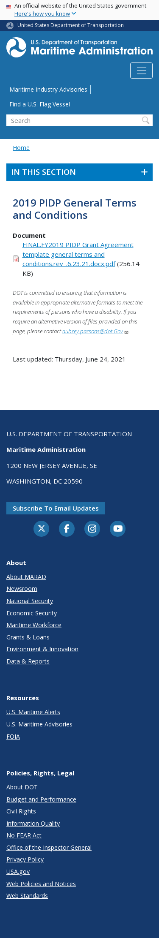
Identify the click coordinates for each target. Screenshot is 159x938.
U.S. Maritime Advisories (39, 724)
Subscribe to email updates (56, 508)
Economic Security (31, 613)
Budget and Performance (41, 799)
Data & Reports (28, 661)
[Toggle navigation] (141, 71)
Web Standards (27, 896)
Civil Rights (21, 811)
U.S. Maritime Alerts (33, 712)
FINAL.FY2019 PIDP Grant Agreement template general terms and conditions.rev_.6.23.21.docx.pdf (78, 254)
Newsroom (21, 589)
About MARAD (26, 577)
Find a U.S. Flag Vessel (39, 104)
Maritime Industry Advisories (48, 89)
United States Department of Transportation (70, 25)
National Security (29, 601)
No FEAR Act (24, 835)
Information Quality (33, 823)
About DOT (22, 787)
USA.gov (18, 871)
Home (21, 148)
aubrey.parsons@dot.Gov (95, 331)
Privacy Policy (25, 859)
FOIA (13, 736)
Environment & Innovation (42, 649)
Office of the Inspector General (49, 847)
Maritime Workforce (33, 625)
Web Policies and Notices (41, 884)
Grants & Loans (28, 637)
